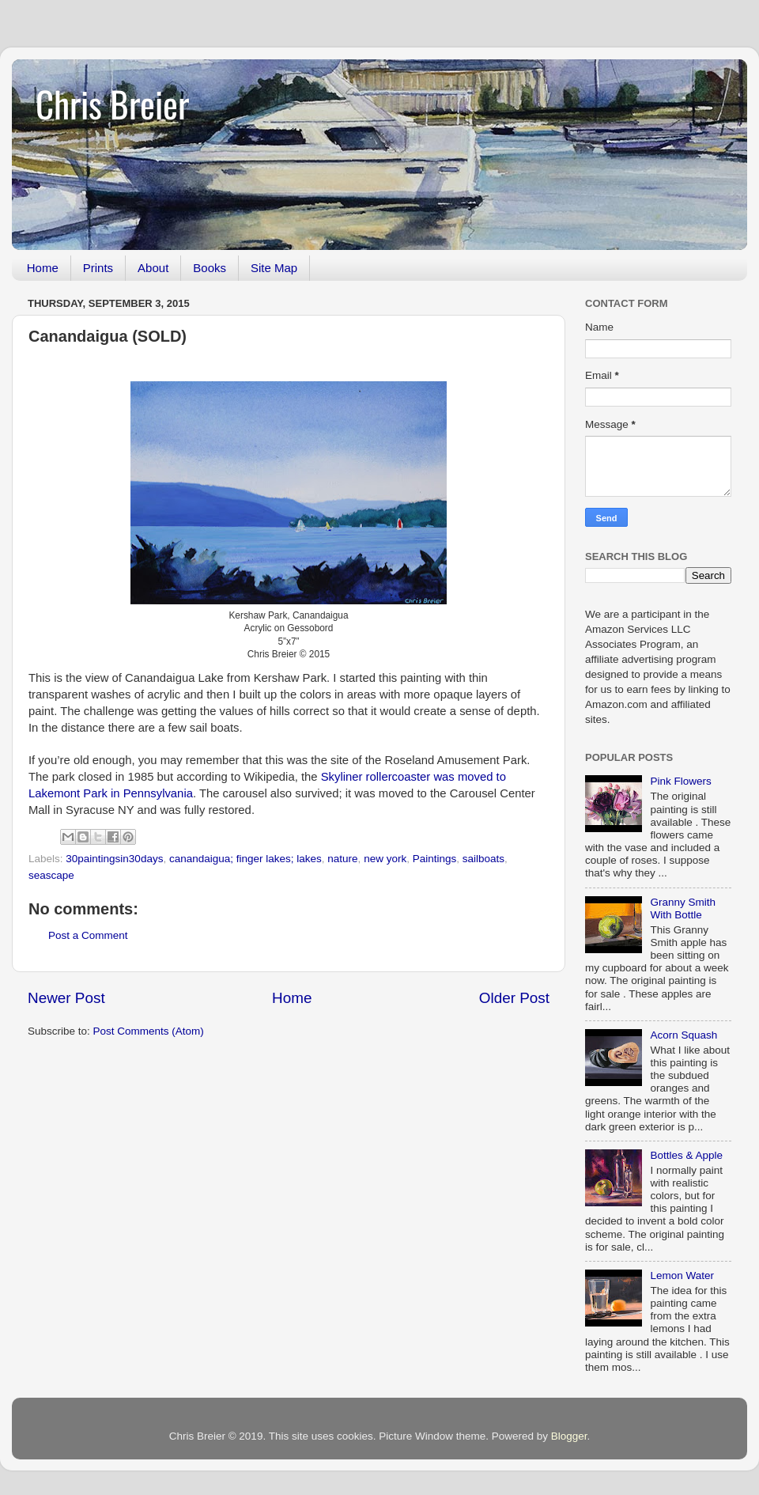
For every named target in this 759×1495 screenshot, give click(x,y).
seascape (51, 875)
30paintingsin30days (114, 859)
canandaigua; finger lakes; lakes (245, 859)
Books (209, 267)
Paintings (435, 859)
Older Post (514, 998)
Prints (98, 267)
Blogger (569, 1436)
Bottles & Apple (686, 1155)
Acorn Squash (683, 1035)
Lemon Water (682, 1275)
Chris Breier (112, 103)
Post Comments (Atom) (148, 1031)
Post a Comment (88, 935)
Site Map (274, 267)
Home (43, 267)
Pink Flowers (680, 781)
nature (342, 859)
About (153, 267)
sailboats (483, 859)
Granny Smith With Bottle (683, 908)
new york (385, 859)
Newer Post (66, 998)
